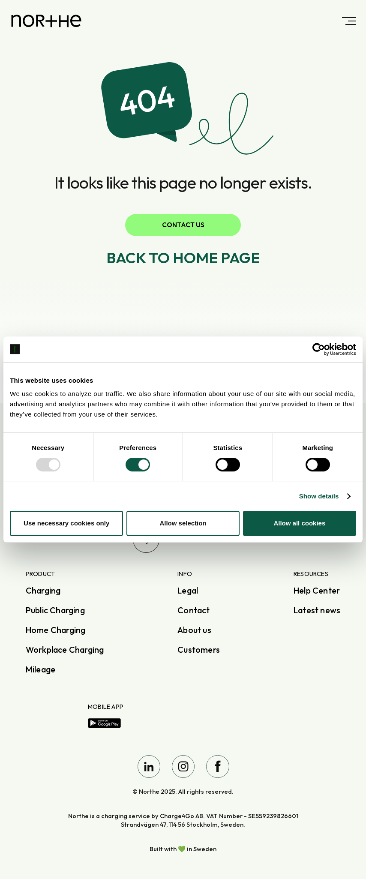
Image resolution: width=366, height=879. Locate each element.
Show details (319, 496)
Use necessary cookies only (66, 523)
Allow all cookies (299, 523)
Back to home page (183, 257)
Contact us (183, 225)
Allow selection (182, 523)
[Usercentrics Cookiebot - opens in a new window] (318, 349)
